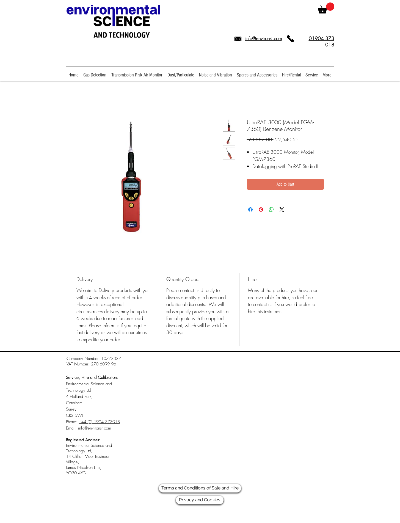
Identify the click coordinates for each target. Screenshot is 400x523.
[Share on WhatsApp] (271, 209)
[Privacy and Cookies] (200, 500)
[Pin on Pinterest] (261, 209)
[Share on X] (281, 209)
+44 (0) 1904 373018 (99, 422)
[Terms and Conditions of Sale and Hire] (200, 488)
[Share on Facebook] (250, 209)
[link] (326, 7)
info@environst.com (263, 38)
